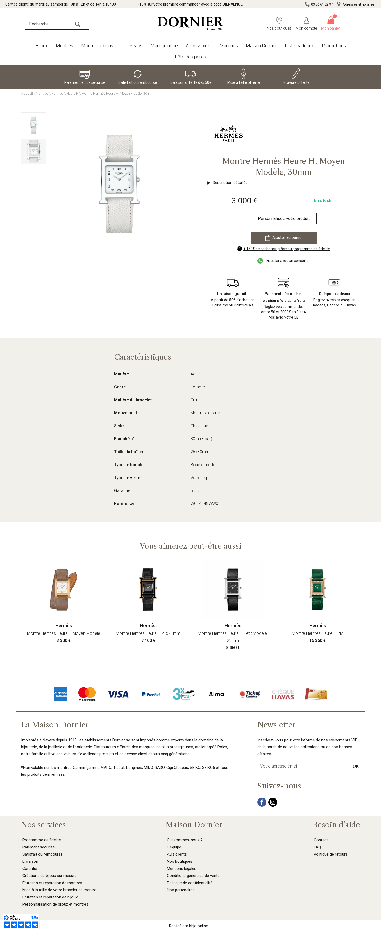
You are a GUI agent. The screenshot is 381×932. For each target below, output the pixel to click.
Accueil (27, 93)
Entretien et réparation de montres (52, 882)
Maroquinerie (164, 45)
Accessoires (199, 45)
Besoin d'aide (336, 824)
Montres (64, 45)
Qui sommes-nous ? (185, 840)
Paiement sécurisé (38, 847)
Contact (321, 840)
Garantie (29, 868)
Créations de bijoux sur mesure (49, 875)
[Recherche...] (57, 24)
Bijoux (41, 45)
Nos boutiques (179, 861)
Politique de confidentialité (189, 882)
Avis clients (177, 854)
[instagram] (272, 805)
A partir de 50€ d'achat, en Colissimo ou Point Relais (233, 299)
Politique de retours (331, 854)
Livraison (30, 861)
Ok (356, 766)
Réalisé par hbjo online (188, 926)
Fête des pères (190, 56)
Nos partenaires (181, 890)
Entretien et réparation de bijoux (50, 897)
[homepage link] (190, 23)
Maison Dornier (261, 45)
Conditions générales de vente (193, 875)
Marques (229, 45)
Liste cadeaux (299, 45)
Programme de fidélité (41, 840)
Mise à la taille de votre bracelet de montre (59, 890)
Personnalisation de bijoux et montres (55, 904)
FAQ (317, 847)
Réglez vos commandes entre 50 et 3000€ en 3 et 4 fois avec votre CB (283, 305)
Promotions (334, 45)
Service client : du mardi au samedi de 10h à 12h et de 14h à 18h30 (60, 4)
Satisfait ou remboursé (42, 854)
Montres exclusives (101, 45)
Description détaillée (230, 182)
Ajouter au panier (283, 238)
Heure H (72, 93)
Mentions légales (181, 868)
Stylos (136, 45)
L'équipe (174, 847)
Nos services (43, 824)
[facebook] (261, 805)
